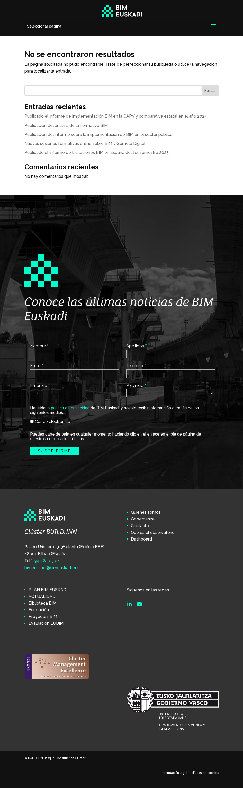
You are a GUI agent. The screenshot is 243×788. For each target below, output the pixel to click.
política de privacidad (70, 408)
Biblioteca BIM (42, 603)
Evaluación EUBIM (46, 623)
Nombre (39, 346)
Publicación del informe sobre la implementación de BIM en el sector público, (98, 134)
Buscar (210, 90)
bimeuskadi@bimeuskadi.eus (51, 567)
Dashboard (141, 539)
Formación (39, 609)
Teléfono (136, 365)
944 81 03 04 (47, 560)
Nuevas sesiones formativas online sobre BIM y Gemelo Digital (84, 143)
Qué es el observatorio (153, 532)
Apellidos (136, 346)
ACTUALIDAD (42, 596)
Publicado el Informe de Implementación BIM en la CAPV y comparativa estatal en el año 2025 (115, 116)
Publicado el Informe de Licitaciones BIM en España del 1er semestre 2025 (96, 152)
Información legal (174, 773)
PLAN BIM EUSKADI (48, 589)
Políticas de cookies (204, 773)
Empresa (40, 385)
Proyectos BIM (43, 616)
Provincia (136, 385)
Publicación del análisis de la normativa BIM (66, 125)
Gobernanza (143, 519)
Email (36, 365)
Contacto (140, 525)
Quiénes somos (146, 512)
